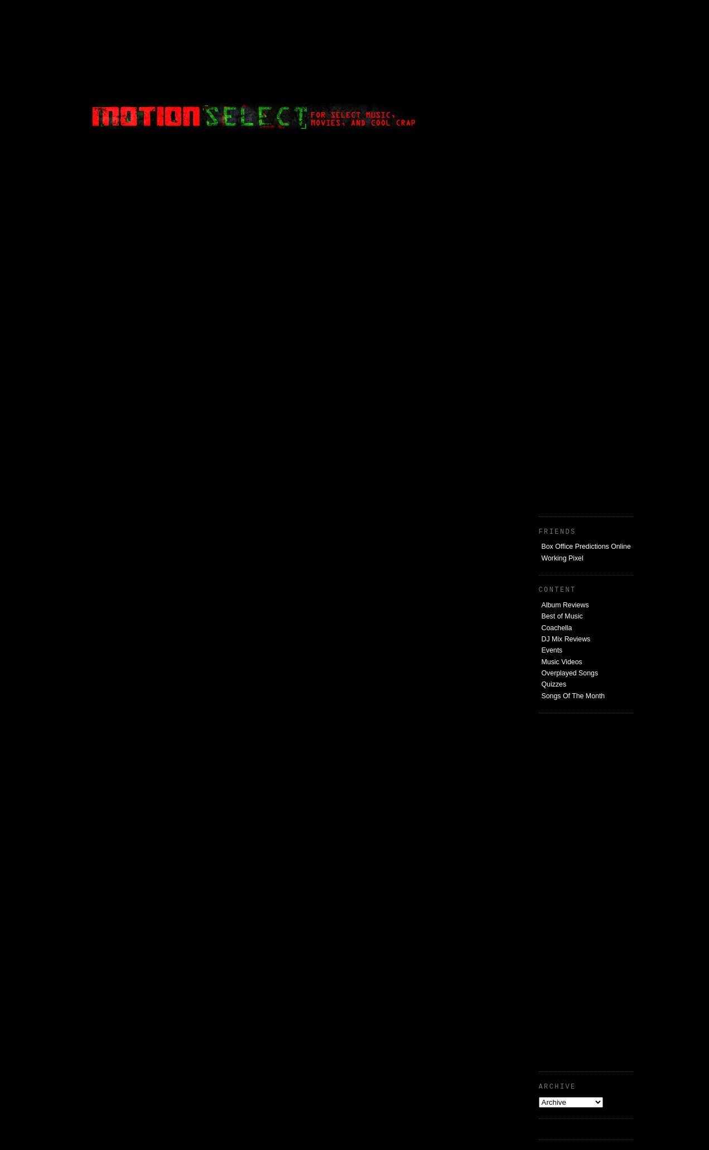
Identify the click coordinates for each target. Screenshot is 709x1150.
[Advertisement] (550, 75)
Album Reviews (565, 605)
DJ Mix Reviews (566, 639)
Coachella (557, 628)
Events (552, 650)
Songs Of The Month (573, 696)
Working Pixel (562, 558)
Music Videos (562, 662)
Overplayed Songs (570, 673)
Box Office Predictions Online (586, 546)
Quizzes (554, 684)
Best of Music (562, 616)
